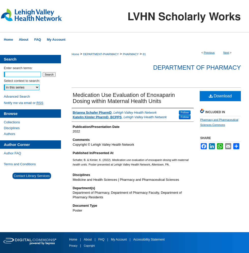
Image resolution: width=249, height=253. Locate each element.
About (88, 239)
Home (75, 54)
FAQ (101, 239)
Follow (185, 112)
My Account (119, 239)
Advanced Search (17, 96)
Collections (12, 122)
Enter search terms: (18, 68)
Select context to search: (22, 81)
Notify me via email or (23, 103)
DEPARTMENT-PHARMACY (101, 54)
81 (144, 54)
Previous (209, 52)
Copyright (89, 245)
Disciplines (12, 128)
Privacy (73, 245)
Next (226, 52)
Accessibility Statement (149, 239)
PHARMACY (130, 54)
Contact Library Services (32, 176)
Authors (9, 134)
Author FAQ (12, 153)
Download (220, 96)
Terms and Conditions (20, 164)
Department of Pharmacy (197, 67)
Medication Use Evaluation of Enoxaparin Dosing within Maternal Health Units (124, 98)
